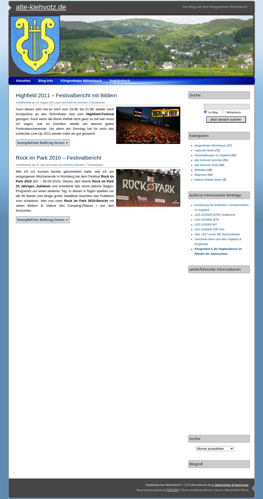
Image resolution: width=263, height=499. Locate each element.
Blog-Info (45, 81)
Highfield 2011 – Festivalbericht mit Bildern (66, 95)
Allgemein (201, 174)
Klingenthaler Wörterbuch (81, 81)
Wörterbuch (233, 112)
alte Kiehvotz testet (207, 165)
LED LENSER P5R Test (209, 229)
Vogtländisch (119, 81)
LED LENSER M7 (206, 224)
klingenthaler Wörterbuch (210, 145)
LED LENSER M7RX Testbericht (215, 214)
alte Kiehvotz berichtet (74, 102)
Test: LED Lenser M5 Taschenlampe (217, 234)
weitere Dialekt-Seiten (208, 179)
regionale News (204, 150)
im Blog (214, 112)
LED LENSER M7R (207, 219)
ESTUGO (173, 490)
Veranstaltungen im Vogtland (213, 155)
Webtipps (200, 169)
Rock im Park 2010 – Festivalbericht (58, 158)
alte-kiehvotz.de (41, 7)
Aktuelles (23, 81)
